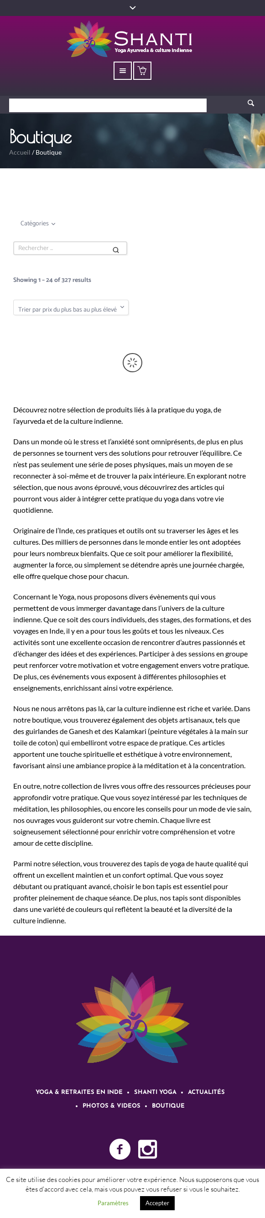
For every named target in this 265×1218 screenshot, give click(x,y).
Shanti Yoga (155, 1092)
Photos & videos (111, 1106)
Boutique (168, 1106)
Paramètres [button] (113, 1203)
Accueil (20, 152)
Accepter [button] (157, 1203)
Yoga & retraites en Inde (79, 1092)
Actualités (206, 1092)
